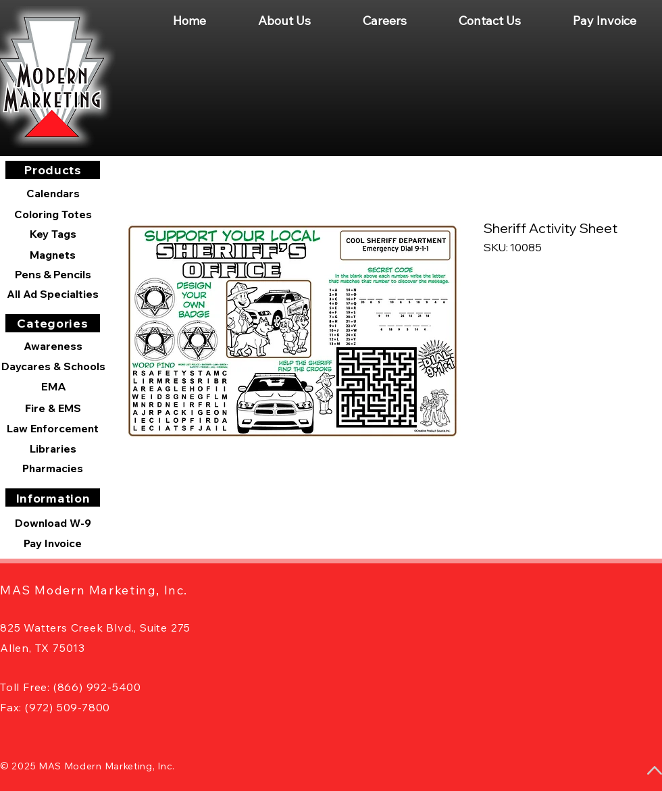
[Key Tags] (52, 234)
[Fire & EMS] (52, 408)
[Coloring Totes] (52, 214)
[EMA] (53, 386)
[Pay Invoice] (52, 543)
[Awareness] (53, 346)
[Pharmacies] (52, 468)
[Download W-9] (52, 523)
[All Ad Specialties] (52, 294)
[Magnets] (52, 254)
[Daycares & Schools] (53, 366)
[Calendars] (52, 193)
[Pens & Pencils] (52, 274)
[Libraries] (52, 448)
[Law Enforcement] (52, 428)
